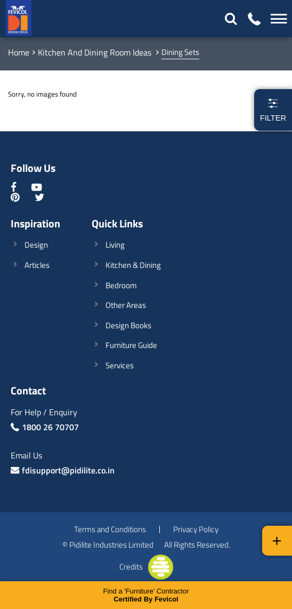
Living (115, 245)
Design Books (128, 325)
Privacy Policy (195, 530)
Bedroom (121, 285)
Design (36, 245)
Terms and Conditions (110, 530)
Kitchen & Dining (133, 265)
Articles (37, 265)
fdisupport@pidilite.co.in (68, 470)
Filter (273, 110)
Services (120, 365)
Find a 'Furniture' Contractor (146, 595)
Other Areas (126, 305)
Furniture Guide (131, 345)
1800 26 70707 (50, 427)
